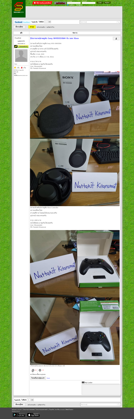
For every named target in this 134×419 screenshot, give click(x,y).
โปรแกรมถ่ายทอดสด (29, 409)
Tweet (48, 378)
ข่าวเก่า (20, 409)
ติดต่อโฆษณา (69, 409)
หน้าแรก (14, 409)
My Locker (87, 383)
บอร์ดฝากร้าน (50, 27)
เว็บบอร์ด (51, 409)
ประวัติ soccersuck (60, 409)
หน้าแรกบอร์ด (41, 27)
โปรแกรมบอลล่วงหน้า (42, 409)
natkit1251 (21, 41)
